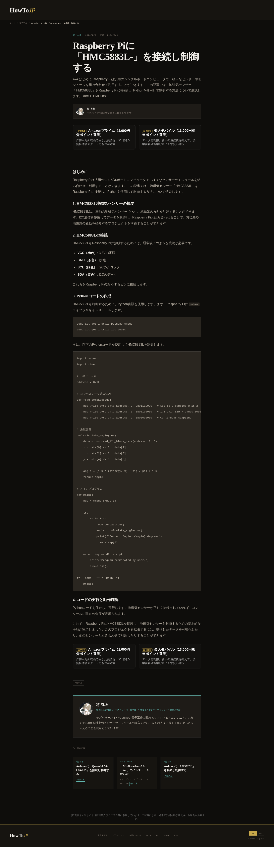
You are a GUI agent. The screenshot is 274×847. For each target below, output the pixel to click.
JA (253, 833)
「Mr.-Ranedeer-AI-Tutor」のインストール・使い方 (136, 770)
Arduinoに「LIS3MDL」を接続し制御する (179, 768)
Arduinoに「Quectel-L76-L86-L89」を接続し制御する (92, 770)
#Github (124, 783)
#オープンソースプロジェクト (134, 779)
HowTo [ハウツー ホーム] (22, 10)
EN (260, 833)
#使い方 (78, 683)
